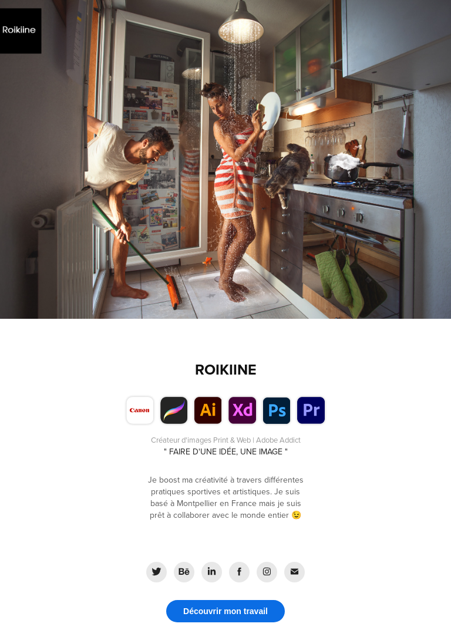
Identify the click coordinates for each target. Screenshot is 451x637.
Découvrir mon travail (225, 611)
